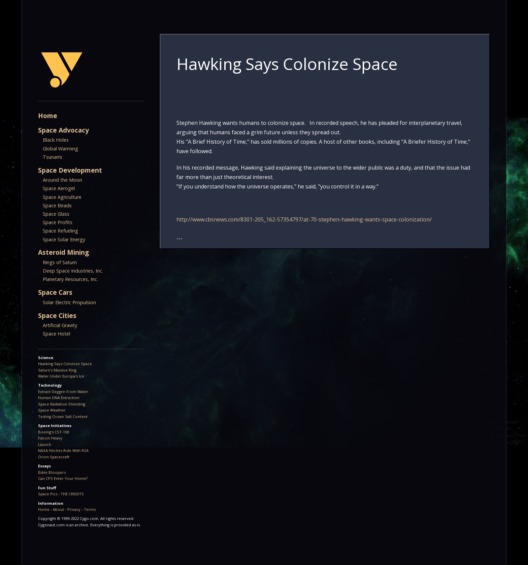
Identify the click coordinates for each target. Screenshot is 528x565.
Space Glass (56, 214)
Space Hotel (56, 333)
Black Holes (56, 140)
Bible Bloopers (52, 472)
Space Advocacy (63, 130)
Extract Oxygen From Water (63, 391)
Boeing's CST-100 (53, 431)
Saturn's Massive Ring (57, 370)
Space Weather (52, 410)
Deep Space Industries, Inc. (73, 271)
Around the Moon (62, 180)
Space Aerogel (59, 188)
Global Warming (60, 148)
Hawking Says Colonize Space (65, 363)
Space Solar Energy (64, 239)
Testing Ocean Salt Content (63, 416)
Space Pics (47, 493)
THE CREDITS (72, 493)
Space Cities (57, 315)
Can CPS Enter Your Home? (63, 478)
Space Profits (57, 222)
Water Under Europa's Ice (61, 376)
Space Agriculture (62, 197)
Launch (44, 444)
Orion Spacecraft (53, 456)
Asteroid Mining (63, 252)
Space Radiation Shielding (61, 404)
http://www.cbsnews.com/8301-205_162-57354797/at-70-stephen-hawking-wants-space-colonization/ (304, 219)
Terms (90, 509)
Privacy (73, 509)
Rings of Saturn (60, 262)
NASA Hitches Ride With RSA (63, 450)
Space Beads (57, 205)
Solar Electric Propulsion (69, 302)
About (58, 509)
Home (47, 115)
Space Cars (55, 292)
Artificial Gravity (60, 325)
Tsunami (52, 157)
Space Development (70, 170)
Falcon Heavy (50, 437)
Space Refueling (60, 230)
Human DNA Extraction (58, 397)
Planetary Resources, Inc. (70, 279)
